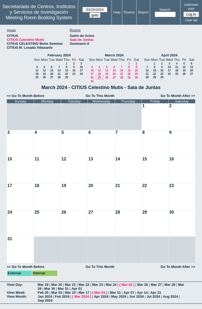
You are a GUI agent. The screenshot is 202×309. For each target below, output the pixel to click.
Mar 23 (97, 285)
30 (136, 77)
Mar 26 (142, 285)
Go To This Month (100, 96)
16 (73, 70)
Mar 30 (49, 289)
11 (37, 70)
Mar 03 (56, 293)
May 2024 (119, 296)
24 (81, 73)
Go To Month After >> (178, 96)
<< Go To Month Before (25, 96)
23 (73, 73)
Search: (165, 10)
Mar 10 (70, 293)
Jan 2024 (45, 296)
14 (59, 70)
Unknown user (191, 7)
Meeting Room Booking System (39, 17)
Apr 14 (142, 293)
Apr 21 (155, 293)
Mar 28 (169, 285)
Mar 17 (83, 293)
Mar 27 (156, 285)
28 (59, 77)
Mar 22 (83, 285)
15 (66, 70)
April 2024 (169, 55)
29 (66, 77)
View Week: (16, 293)
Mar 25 (127, 285)
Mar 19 (43, 285)
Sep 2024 (45, 300)
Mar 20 (56, 285)
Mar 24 (111, 285)
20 (51, 73)
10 (81, 67)
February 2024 (59, 55)
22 (66, 73)
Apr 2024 (101, 296)
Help (116, 12)
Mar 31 (63, 289)
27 (51, 77)
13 (51, 70)
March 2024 (114, 55)
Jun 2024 (136, 296)
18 (37, 73)
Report (143, 12)
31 (91, 81)
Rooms (129, 12)
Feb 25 (43, 293)
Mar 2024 (81, 296)
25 (37, 77)
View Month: (17, 296)
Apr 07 (129, 293)
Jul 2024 (153, 296)
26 (44, 77)
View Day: (15, 285)
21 (59, 73)
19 (44, 73)
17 (81, 70)
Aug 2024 (170, 296)
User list (191, 20)
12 (44, 70)
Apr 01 (77, 289)
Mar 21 (70, 285)
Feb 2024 (62, 296)
